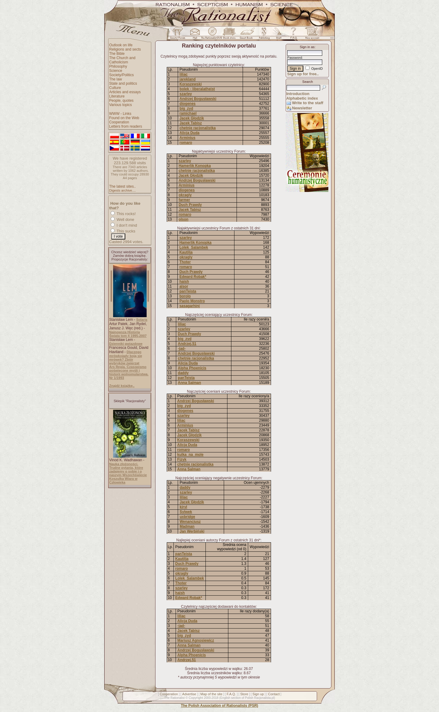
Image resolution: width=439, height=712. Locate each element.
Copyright (196, 698)
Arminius (187, 138)
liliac (184, 74)
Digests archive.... (122, 190)
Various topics (120, 105)
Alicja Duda (189, 133)
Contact (274, 694)
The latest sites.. (122, 186)
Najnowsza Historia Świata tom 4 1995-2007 (128, 334)
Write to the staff (307, 103)
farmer (184, 200)
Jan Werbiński (192, 531)
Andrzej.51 (187, 344)
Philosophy (118, 66)
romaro (186, 142)
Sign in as (307, 47)
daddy (183, 373)
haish (184, 281)
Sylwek (186, 512)
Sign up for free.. (303, 74)
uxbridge (187, 517)
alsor (183, 286)
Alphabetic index (302, 98)
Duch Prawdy (190, 205)
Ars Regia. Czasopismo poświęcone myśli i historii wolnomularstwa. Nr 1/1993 (128, 372)
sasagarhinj (189, 306)
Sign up (258, 694)
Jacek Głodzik (192, 118)
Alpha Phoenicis (192, 368)
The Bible (117, 53)
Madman (187, 526)
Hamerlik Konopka (195, 166)
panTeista (187, 291)
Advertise (189, 694)
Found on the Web (124, 118)
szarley (186, 94)
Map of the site (211, 694)
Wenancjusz (190, 521)
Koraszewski (191, 84)
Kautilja (185, 252)
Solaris (142, 319)
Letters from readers (125, 126)
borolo (185, 296)
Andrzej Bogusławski (198, 99)
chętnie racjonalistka (198, 128)
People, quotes (121, 100)
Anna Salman (189, 383)
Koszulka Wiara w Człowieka (123, 480)
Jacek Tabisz (191, 123)
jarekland (188, 79)
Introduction (297, 93)
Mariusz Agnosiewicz (195, 640)
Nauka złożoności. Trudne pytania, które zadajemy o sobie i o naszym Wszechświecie (128, 469)
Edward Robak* (192, 277)
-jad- (181, 348)
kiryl (183, 507)
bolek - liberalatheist (197, 89)
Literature (117, 96)
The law (115, 79)
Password (294, 57)
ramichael (188, 113)
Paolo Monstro (192, 301)
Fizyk (181, 459)
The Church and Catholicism (122, 60)
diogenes (188, 103)
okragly (185, 195)
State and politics (123, 83)
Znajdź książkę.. (121, 386)
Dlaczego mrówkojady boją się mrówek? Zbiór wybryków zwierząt (125, 357)
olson (183, 219)
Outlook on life (121, 45)
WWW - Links (120, 114)
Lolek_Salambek (193, 247)
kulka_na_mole (190, 454)
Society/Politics (121, 75)
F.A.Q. (231, 694)
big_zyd (186, 108)
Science (115, 71)
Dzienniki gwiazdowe (125, 343)
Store (244, 694)
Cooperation (119, 122)
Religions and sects (125, 49)
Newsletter (302, 108)
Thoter (185, 262)
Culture (115, 88)
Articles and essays (125, 92)
